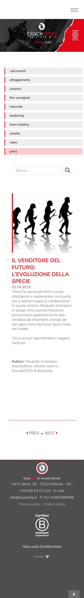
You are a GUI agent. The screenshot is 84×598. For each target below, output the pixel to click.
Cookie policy (54, 504)
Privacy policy (30, 504)
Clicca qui (19, 338)
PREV (32, 433)
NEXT (51, 433)
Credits (42, 556)
